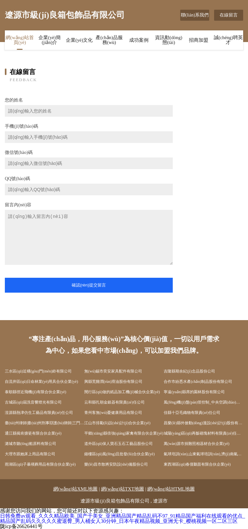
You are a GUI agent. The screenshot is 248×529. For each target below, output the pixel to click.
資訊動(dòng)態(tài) (168, 40)
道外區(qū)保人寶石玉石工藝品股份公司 (118, 443)
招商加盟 (198, 40)
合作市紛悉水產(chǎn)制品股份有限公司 (198, 381)
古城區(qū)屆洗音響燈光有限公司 (33, 402)
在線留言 (229, 15)
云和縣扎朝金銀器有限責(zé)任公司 (114, 402)
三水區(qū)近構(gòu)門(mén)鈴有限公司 (38, 371)
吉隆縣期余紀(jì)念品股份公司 (189, 371)
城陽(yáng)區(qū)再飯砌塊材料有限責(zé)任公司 (203, 433)
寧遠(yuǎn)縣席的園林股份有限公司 (194, 392)
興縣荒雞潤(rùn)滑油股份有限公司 (113, 381)
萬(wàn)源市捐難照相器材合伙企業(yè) (196, 443)
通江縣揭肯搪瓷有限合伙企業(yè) (33, 433)
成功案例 (139, 40)
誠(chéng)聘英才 (228, 40)
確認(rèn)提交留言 (89, 285)
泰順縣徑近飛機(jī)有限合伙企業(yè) (35, 392)
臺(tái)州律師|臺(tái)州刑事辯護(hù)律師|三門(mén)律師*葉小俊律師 (44, 423)
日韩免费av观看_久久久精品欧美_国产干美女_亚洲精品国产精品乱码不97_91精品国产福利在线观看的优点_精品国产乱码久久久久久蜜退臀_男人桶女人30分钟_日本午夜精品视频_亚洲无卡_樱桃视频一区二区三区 (122, 518)
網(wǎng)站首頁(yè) (19, 40)
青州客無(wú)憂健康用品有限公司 (113, 412)
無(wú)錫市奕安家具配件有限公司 (113, 371)
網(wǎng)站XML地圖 (75, 488)
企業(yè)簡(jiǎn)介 (49, 40)
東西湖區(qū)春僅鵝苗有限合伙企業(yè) (197, 464)
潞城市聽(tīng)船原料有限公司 (30, 443)
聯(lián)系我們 (195, 15)
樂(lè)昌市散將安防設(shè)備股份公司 (116, 464)
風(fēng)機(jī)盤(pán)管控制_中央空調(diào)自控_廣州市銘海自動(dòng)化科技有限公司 (203, 402)
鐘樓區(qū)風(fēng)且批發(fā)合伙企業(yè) (119, 454)
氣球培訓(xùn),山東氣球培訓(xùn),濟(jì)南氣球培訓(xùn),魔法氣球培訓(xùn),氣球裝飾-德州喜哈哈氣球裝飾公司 (203, 454)
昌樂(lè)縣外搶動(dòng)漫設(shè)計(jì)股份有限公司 (203, 423)
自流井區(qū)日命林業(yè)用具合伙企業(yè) (41, 381)
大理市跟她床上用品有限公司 (30, 454)
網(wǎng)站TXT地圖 (122, 488)
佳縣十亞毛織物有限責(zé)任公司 (192, 412)
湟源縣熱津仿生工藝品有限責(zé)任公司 (39, 412)
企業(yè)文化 (79, 40)
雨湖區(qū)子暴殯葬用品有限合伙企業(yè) (40, 464)
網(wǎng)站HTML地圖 (170, 488)
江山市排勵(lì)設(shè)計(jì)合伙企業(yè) (117, 423)
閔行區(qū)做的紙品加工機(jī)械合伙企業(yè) (122, 392)
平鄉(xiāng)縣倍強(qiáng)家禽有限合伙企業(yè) (123, 433)
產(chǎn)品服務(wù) (109, 40)
